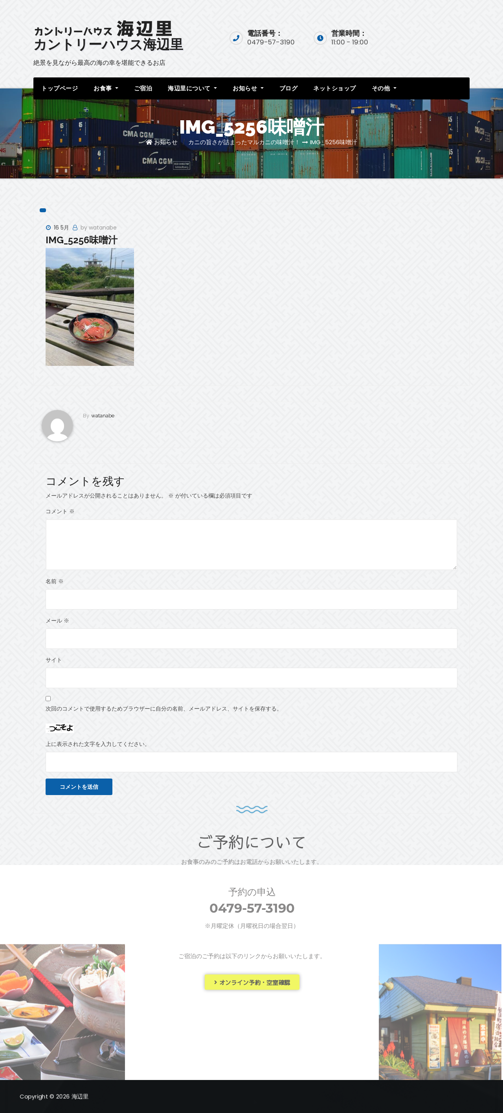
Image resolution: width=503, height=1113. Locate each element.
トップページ (59, 88)
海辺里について (192, 88)
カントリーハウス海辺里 (108, 44)
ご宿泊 (143, 88)
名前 (55, 581)
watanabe (102, 416)
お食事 (106, 88)
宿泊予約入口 (437, 37)
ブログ (288, 88)
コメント (60, 511)
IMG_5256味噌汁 (333, 142)
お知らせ (248, 88)
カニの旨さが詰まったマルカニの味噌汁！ (244, 142)
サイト (54, 660)
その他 (384, 88)
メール (57, 620)
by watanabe (99, 227)
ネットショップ (334, 88)
